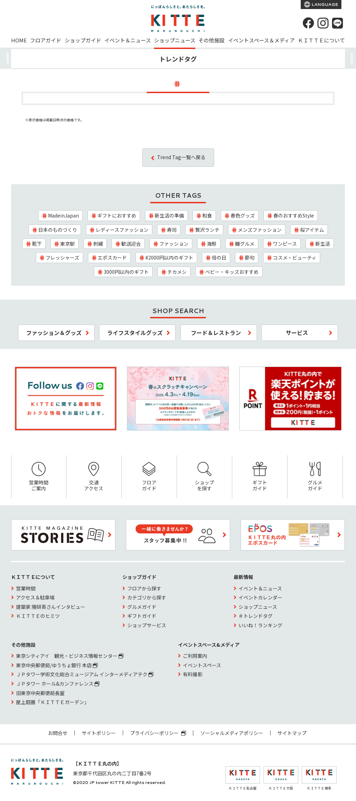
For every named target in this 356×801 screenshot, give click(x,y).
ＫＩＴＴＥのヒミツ (38, 615)
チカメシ (177, 271)
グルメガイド (314, 477)
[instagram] (323, 22)
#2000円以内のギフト (169, 257)
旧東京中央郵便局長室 (40, 692)
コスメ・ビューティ (294, 257)
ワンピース (285, 243)
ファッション (173, 243)
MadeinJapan (63, 215)
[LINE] (337, 22)
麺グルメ (244, 243)
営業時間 (25, 588)
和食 (207, 215)
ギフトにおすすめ (116, 215)
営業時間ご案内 (38, 477)
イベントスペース (202, 665)
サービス (297, 332)
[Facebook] (308, 22)
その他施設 (212, 40)
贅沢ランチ (207, 229)
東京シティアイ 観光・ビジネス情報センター (69, 655)
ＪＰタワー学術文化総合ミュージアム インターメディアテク (84, 674)
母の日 (219, 257)
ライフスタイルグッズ (135, 332)
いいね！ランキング (260, 625)
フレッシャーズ (62, 257)
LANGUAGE (324, 4)
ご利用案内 (195, 655)
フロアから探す (144, 588)
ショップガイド (83, 40)
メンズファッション (260, 229)
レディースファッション (122, 229)
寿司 (172, 229)
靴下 (37, 243)
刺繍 (98, 243)
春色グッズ (242, 215)
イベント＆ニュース (127, 40)
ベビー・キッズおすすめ (232, 271)
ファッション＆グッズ (54, 332)
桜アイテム (312, 229)
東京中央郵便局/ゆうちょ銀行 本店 (57, 665)
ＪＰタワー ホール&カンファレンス (57, 683)
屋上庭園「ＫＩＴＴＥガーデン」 (52, 701)
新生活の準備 (169, 215)
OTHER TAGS (178, 195)
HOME (19, 40)
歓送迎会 (131, 243)
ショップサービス (146, 625)
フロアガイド (45, 40)
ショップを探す (204, 477)
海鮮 (212, 243)
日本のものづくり (57, 229)
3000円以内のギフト (126, 271)
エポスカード (112, 257)
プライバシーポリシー (158, 732)
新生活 (322, 243)
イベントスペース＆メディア (261, 40)
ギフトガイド (259, 477)
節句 (249, 257)
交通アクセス (93, 477)
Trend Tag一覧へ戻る (181, 157)
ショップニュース (174, 40)
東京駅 (67, 243)
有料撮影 (192, 674)
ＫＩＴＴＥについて (321, 40)
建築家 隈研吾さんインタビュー (50, 606)
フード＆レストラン (216, 332)
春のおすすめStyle (293, 215)
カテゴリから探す (146, 597)
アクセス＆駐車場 (35, 597)
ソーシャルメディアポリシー (231, 732)
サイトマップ (292, 732)
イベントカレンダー (260, 597)
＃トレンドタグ (255, 615)
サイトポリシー (99, 732)
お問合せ (57, 732)
